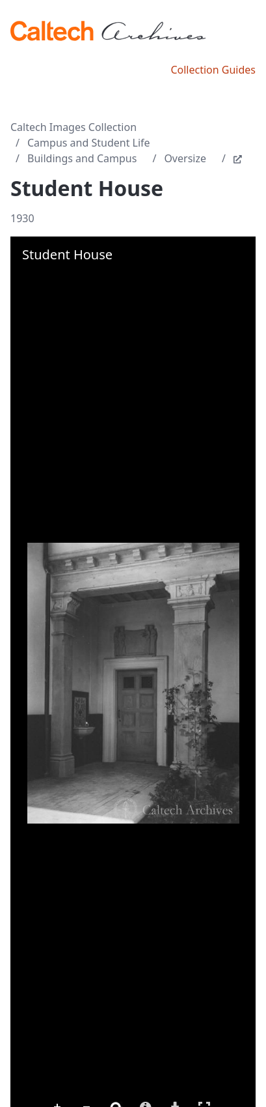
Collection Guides (213, 70)
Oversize (185, 158)
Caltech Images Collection (73, 127)
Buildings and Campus (82, 158)
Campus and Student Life (88, 143)
